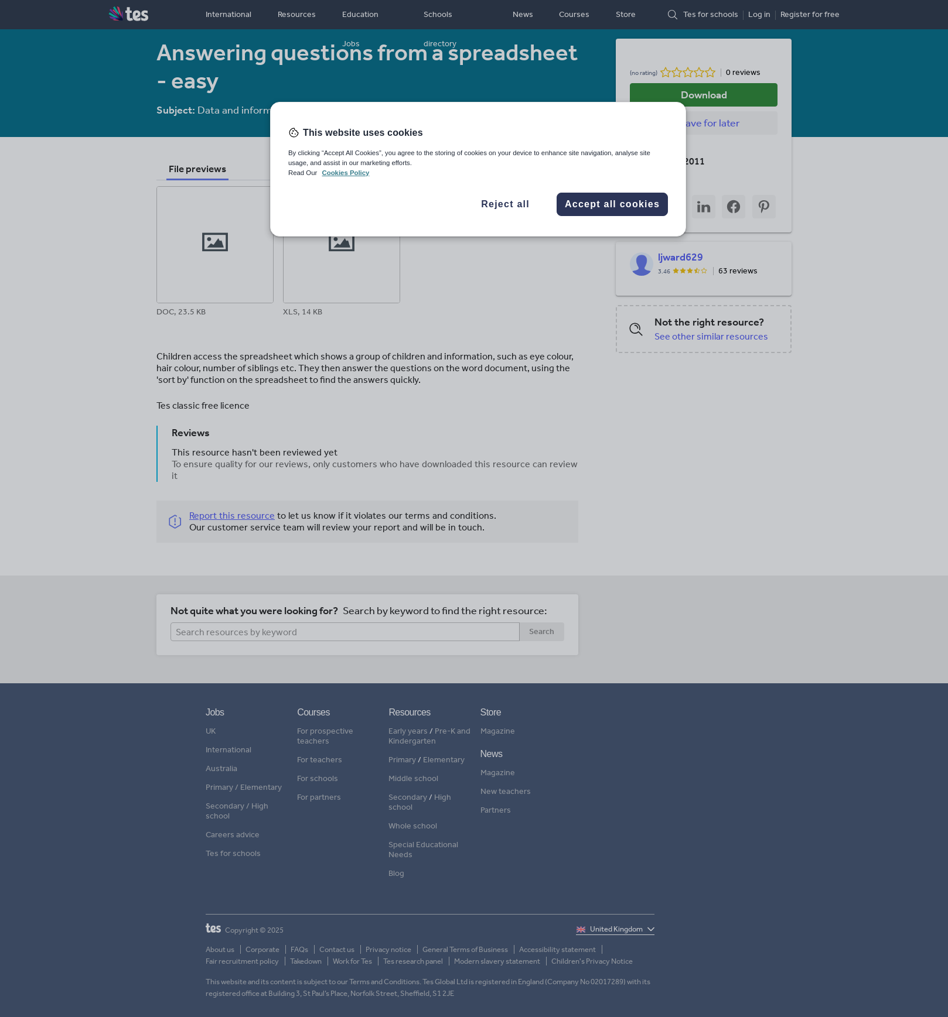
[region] (478, 169)
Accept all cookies (612, 204)
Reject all (505, 204)
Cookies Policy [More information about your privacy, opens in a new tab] (345, 172)
